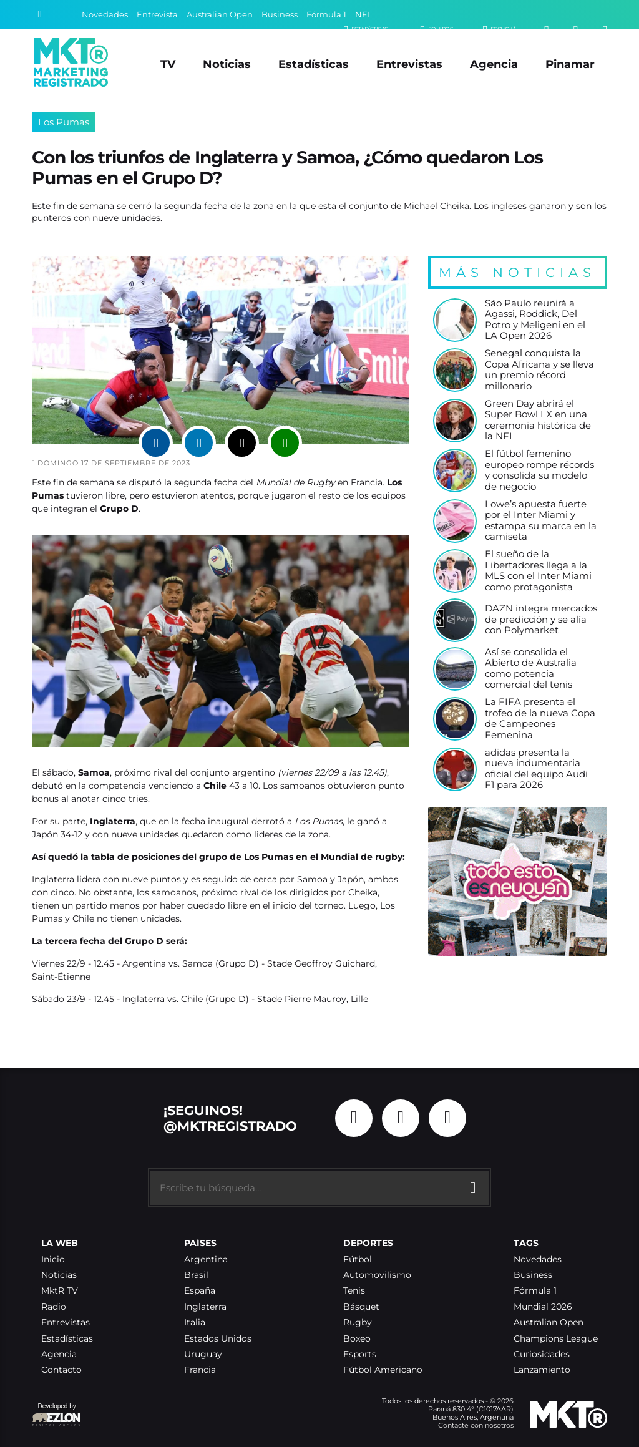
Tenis (354, 1290)
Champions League (556, 1338)
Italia (194, 1322)
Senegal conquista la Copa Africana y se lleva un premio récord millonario (539, 370)
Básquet (361, 1307)
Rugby (357, 1322)
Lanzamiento (542, 1370)
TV (167, 64)
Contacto (61, 1370)
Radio (53, 1307)
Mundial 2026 (543, 1307)
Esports (359, 1354)
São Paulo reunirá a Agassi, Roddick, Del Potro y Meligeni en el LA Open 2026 (535, 320)
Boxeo (357, 1338)
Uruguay (203, 1354)
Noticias (227, 64)
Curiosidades (542, 1354)
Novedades (105, 14)
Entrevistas (409, 64)
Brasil (196, 1275)
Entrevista (157, 14)
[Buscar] (40, 14)
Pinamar (570, 64)
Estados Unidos (217, 1338)
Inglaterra (205, 1307)
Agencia (494, 64)
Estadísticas (313, 64)
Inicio (53, 1259)
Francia (200, 1370)
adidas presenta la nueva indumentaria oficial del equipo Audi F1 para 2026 (536, 769)
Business (279, 14)
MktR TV (59, 1290)
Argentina (206, 1259)
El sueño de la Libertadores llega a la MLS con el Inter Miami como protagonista (538, 571)
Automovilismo (377, 1275)
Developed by (57, 1415)
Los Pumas (63, 122)
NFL (363, 14)
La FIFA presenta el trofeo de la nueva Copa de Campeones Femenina (540, 719)
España (199, 1290)
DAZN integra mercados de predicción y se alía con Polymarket (541, 619)
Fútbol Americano (382, 1370)
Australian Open (220, 14)
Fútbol (357, 1259)
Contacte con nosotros (476, 1425)
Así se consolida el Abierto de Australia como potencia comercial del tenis (531, 669)
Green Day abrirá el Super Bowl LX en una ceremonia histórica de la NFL (538, 420)
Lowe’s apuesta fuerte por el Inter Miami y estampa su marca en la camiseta (541, 521)
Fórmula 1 (326, 14)
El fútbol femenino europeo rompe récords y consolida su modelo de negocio (539, 470)
